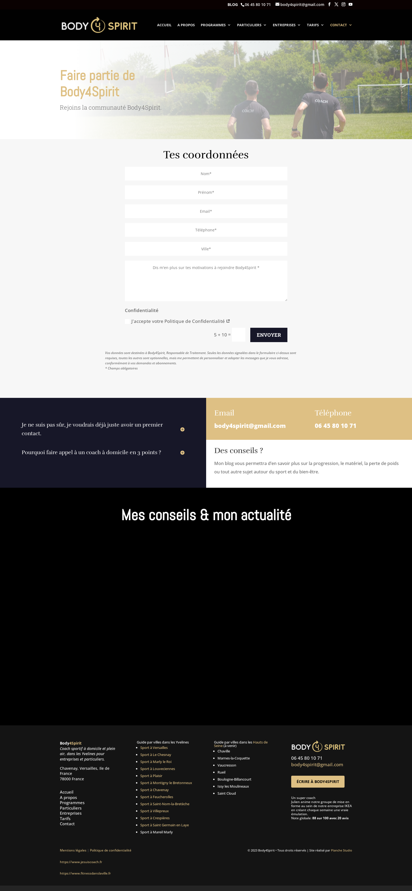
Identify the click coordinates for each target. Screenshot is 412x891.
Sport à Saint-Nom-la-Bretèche (164, 803)
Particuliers (249, 25)
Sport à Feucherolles (156, 796)
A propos (186, 25)
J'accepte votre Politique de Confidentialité (177, 321)
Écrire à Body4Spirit (318, 781)
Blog (233, 5)
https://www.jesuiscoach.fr (81, 862)
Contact (338, 25)
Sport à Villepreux (154, 810)
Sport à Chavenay (154, 789)
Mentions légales (73, 850)
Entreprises (284, 25)
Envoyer (269, 335)
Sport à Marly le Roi (155, 761)
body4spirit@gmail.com (250, 425)
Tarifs (313, 25)
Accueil (164, 25)
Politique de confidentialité (111, 850)
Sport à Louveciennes (157, 768)
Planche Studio (341, 850)
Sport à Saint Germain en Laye (164, 825)
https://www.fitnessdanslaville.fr (85, 873)
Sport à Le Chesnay (155, 754)
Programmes (213, 25)
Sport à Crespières (155, 817)
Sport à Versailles (154, 747)
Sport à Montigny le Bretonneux (166, 782)
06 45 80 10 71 (335, 425)
